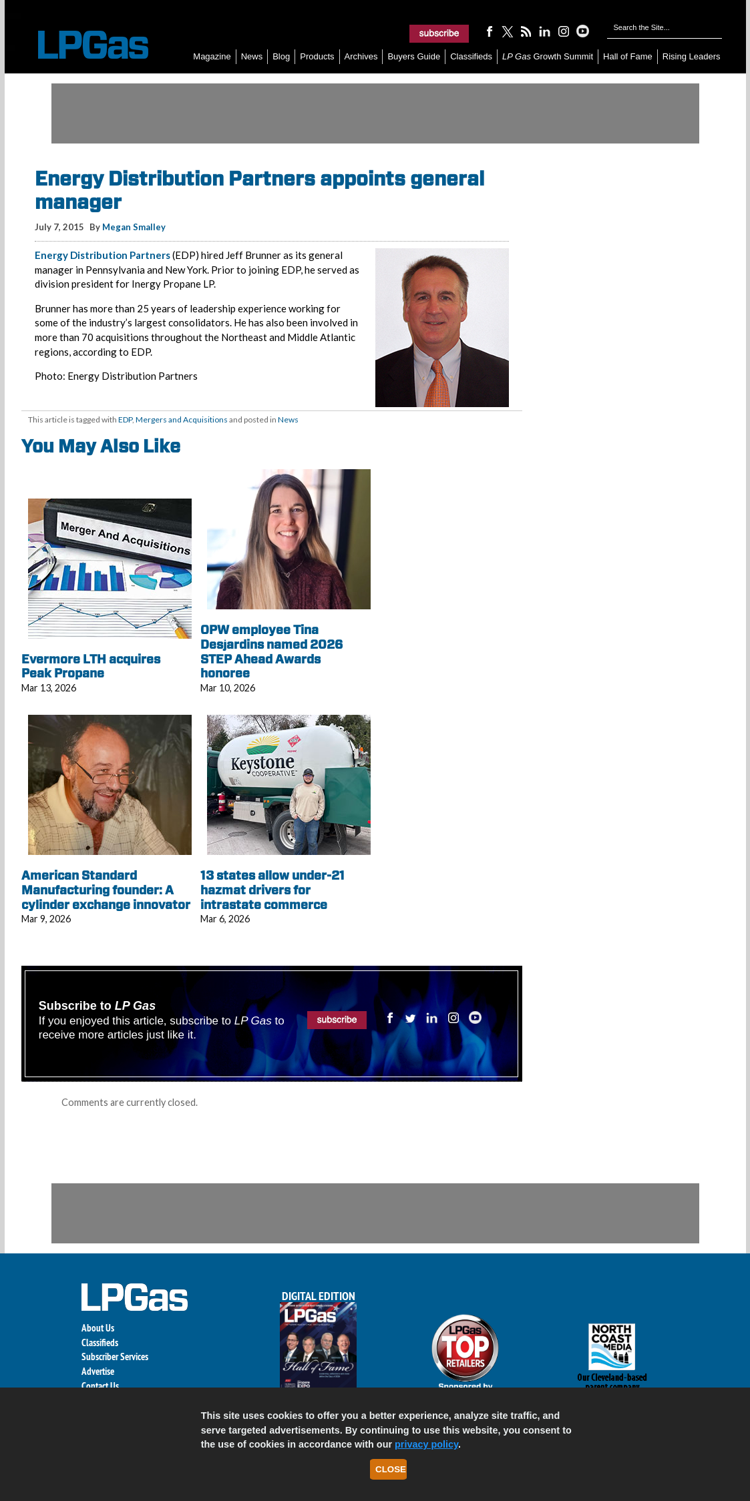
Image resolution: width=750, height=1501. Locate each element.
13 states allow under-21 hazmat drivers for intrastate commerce (272, 889)
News (252, 56)
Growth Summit (547, 56)
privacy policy (426, 1444)
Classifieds (471, 56)
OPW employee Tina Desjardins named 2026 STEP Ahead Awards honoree (271, 651)
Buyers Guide (413, 56)
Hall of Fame (627, 56)
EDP (125, 419)
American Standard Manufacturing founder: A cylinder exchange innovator (105, 889)
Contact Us (100, 1386)
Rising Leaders (692, 56)
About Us (97, 1327)
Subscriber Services (114, 1356)
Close (390, 1469)
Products (317, 56)
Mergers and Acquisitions (182, 419)
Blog (281, 56)
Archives (361, 56)
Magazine (211, 56)
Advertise (97, 1371)
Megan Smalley (134, 227)
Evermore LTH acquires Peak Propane (90, 666)
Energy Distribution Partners (102, 255)
